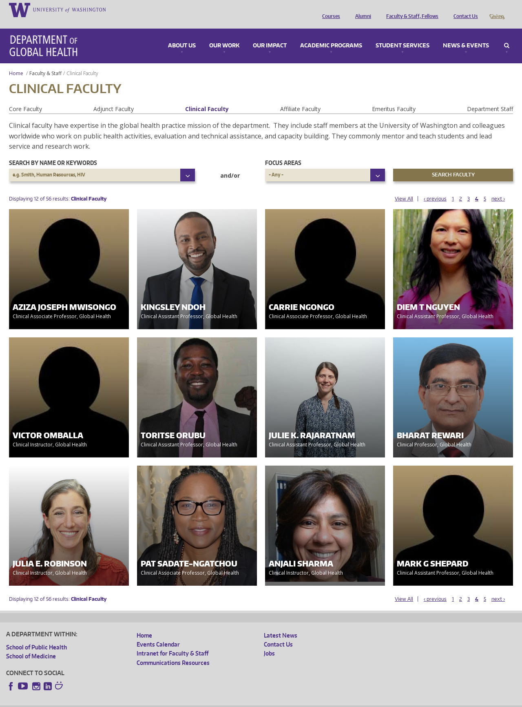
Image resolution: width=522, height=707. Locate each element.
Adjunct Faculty (113, 97)
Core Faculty (25, 97)
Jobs (269, 641)
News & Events (466, 34)
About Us (182, 34)
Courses (329, 9)
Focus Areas (283, 151)
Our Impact (270, 34)
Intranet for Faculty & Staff (172, 641)
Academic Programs (331, 34)
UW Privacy (114, 700)
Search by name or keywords (53, 151)
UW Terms (147, 700)
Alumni (361, 9)
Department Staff (490, 97)
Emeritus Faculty (394, 97)
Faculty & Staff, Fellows (410, 9)
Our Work (224, 34)
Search (506, 34)
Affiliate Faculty (300, 97)
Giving (496, 9)
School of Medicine (31, 644)
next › (498, 187)
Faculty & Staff (45, 61)
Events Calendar (158, 632)
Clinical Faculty (207, 97)
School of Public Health (36, 635)
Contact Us (463, 9)
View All (404, 187)
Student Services (402, 34)
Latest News (280, 623)
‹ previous (435, 187)
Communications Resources (173, 651)
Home (16, 61)
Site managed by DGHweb (195, 700)
